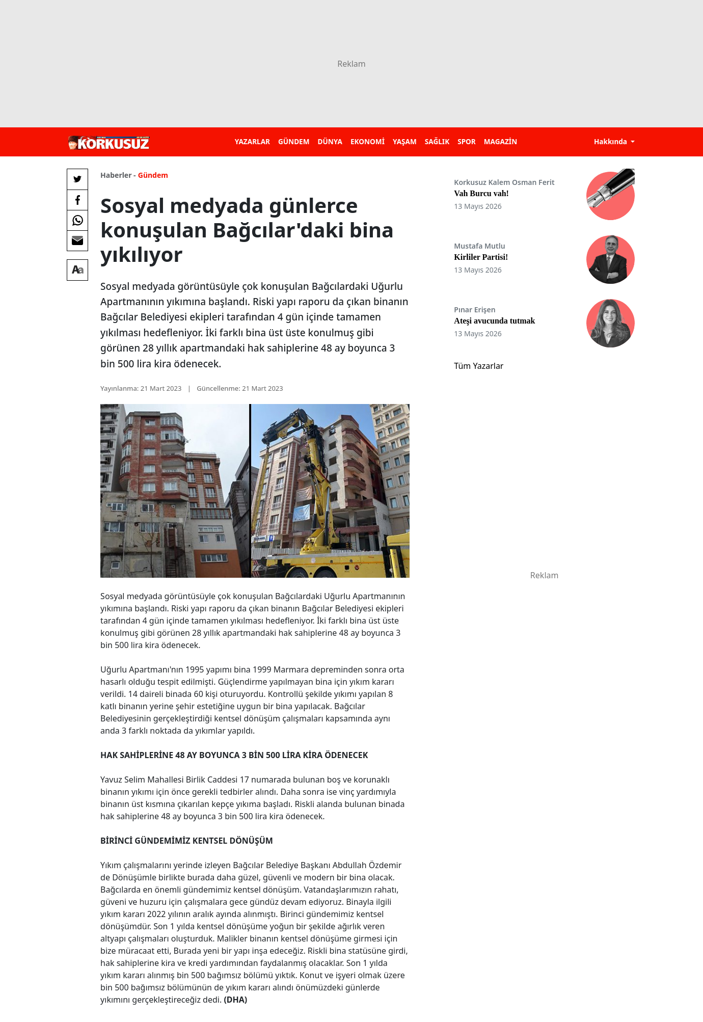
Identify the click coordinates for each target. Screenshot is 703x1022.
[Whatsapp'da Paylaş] (77, 220)
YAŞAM (405, 141)
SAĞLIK (437, 141)
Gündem (153, 175)
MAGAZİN (500, 141)
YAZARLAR (252, 141)
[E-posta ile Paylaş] (77, 240)
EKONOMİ (367, 141)
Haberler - (118, 175)
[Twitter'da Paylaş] (77, 179)
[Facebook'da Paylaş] (77, 200)
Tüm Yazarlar (478, 365)
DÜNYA (330, 141)
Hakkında (611, 141)
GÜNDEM (294, 141)
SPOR (466, 141)
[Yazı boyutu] (77, 270)
